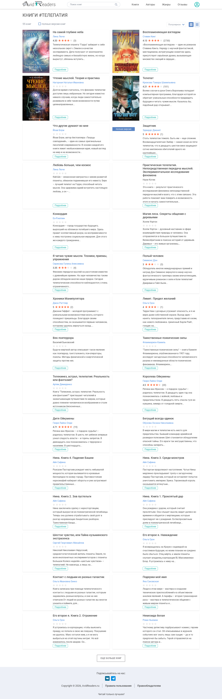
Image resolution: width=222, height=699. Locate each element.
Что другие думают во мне (70, 125)
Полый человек (153, 256)
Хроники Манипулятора (68, 298)
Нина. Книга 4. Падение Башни (73, 457)
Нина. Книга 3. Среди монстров (163, 457)
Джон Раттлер (60, 303)
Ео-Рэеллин (59, 218)
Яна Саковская (151, 581)
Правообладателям (149, 685)
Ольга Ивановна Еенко (65, 581)
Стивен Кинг (149, 36)
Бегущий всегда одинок (158, 418)
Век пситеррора (63, 338)
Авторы (150, 4)
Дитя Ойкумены (63, 418)
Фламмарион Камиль (154, 342)
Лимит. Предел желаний (159, 298)
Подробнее (60, 69)
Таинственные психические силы (165, 338)
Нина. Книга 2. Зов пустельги (72, 496)
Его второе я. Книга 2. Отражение (75, 615)
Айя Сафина (59, 462)
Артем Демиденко (62, 384)
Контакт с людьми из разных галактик (78, 577)
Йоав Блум (58, 130)
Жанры (166, 4)
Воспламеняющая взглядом (161, 32)
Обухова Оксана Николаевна (158, 423)
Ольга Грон (148, 303)
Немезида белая (154, 615)
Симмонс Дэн (150, 260)
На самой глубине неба (68, 32)
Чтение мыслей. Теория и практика (76, 78)
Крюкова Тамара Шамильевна (159, 82)
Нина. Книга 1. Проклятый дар (163, 496)
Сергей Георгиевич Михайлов (68, 542)
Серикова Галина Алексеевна (68, 263)
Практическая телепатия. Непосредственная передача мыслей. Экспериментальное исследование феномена (168, 170)
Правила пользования (118, 685)
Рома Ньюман (150, 620)
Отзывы (182, 4)
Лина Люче (59, 36)
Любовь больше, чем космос (72, 165)
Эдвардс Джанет (152, 130)
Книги (135, 4)
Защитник (149, 125)
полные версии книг (54, 23)
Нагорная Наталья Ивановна (68, 82)
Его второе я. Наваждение (160, 535)
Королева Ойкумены (156, 376)
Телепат (148, 78)
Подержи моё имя (155, 577)
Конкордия (60, 214)
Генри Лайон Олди (152, 381)
